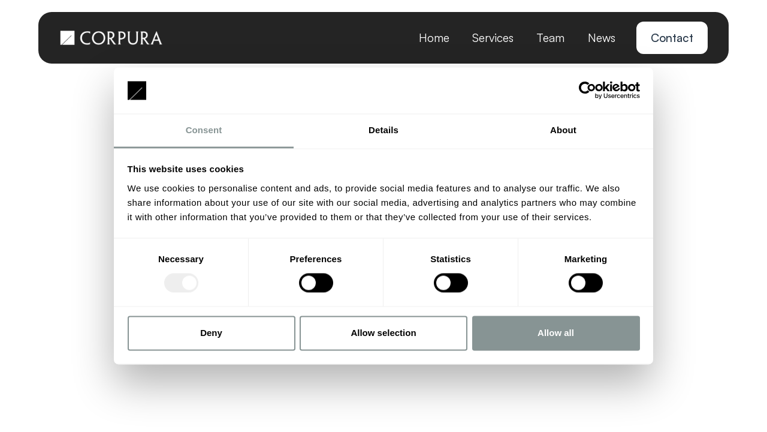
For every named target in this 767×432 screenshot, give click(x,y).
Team (550, 38)
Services (493, 38)
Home (434, 38)
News (601, 38)
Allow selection (383, 333)
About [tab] (563, 130)
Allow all (555, 333)
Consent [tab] (204, 130)
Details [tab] (383, 130)
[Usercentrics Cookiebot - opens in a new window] (587, 91)
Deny (211, 333)
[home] (111, 38)
